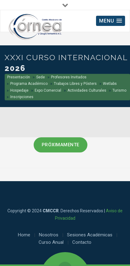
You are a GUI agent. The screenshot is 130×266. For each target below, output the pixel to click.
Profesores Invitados (69, 77)
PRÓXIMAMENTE (60, 145)
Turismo (120, 90)
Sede (40, 77)
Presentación (18, 77)
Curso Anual (51, 242)
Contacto (81, 242)
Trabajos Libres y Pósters (75, 83)
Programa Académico (29, 83)
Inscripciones (22, 97)
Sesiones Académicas (89, 235)
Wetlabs (110, 83)
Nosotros (48, 235)
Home (24, 235)
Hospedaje (19, 90)
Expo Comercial (48, 90)
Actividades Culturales (87, 90)
